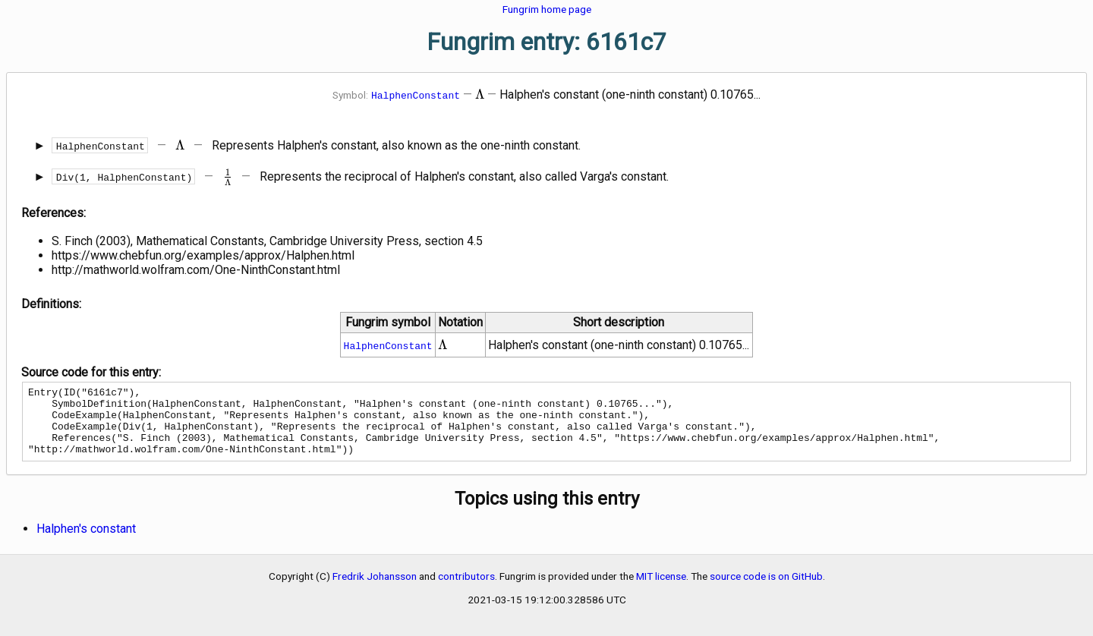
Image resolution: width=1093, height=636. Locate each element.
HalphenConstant (415, 95)
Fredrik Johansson (374, 590)
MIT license (661, 590)
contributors (466, 590)
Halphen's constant (86, 542)
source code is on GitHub (766, 590)
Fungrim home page (546, 9)
